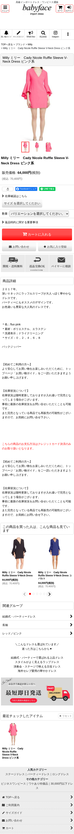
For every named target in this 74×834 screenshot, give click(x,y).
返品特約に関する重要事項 (20, 222)
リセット (65, 716)
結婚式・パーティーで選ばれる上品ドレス (37, 657)
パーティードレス (38, 774)
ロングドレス (60, 774)
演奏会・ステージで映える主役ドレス (37, 666)
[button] (5, 9)
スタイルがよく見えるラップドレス (37, 662)
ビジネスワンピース (13, 783)
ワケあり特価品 (38, 783)
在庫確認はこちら (14, 196)
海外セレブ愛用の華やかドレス (37, 670)
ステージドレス (15, 774)
